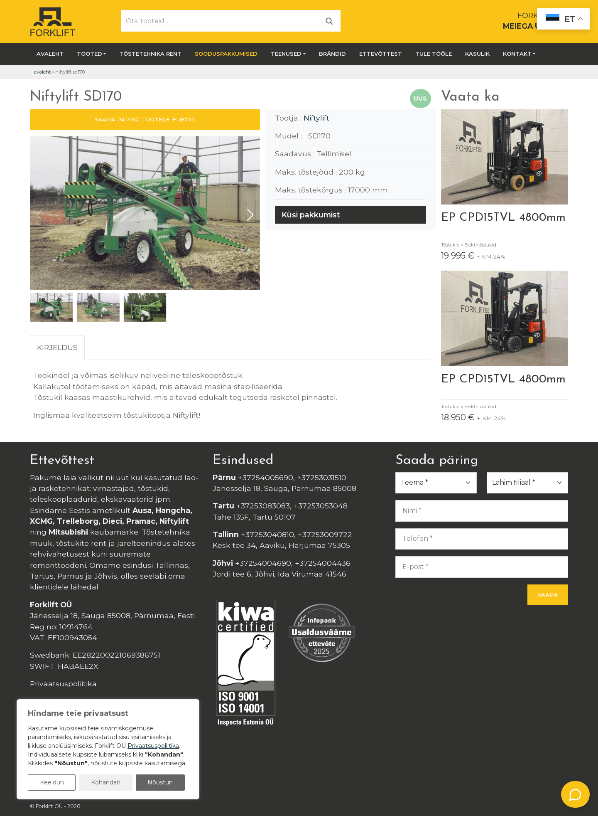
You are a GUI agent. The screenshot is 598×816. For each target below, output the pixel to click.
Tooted (89, 53)
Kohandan (105, 782)
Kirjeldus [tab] (57, 347)
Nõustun (160, 782)
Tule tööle (433, 53)
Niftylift (316, 117)
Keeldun (52, 782)
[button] (250, 215)
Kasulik (477, 53)
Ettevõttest (380, 53)
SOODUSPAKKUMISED (226, 53)
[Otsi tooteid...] (220, 20)
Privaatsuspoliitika (63, 683)
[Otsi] (329, 20)
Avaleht (50, 53)
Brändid (332, 53)
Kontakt (517, 53)
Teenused (286, 53)
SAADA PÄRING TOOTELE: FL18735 (145, 119)
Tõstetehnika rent (150, 53)
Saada (547, 594)
